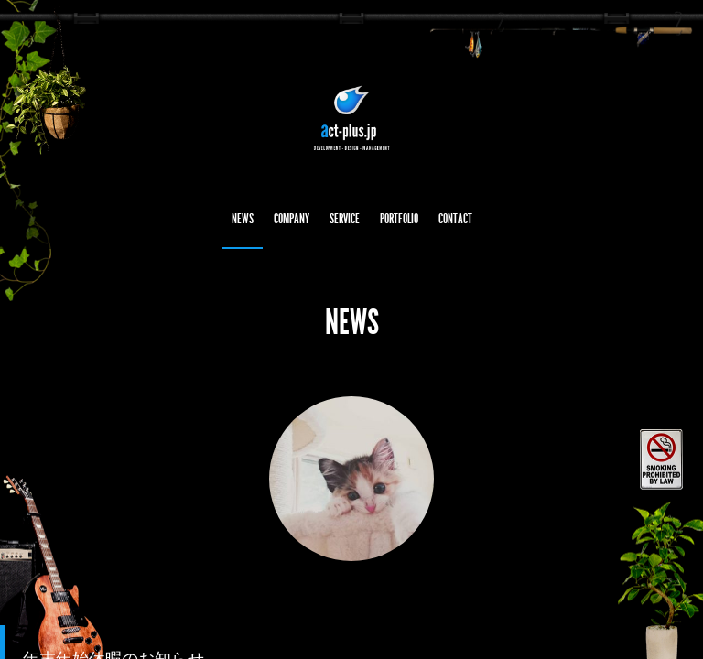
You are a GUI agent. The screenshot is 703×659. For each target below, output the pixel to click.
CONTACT (455, 219)
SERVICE (345, 219)
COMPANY (291, 219)
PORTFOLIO (399, 219)
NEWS (243, 219)
